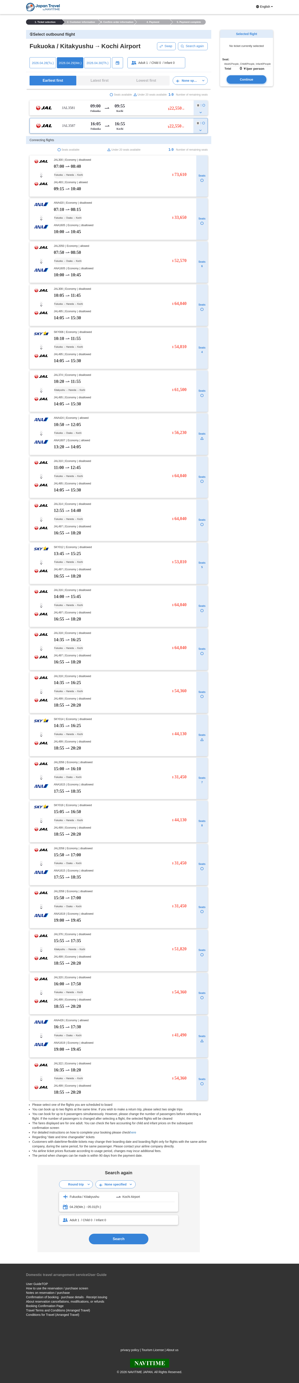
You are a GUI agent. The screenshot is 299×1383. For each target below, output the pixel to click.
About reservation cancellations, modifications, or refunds (65, 1301)
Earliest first (53, 80)
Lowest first (146, 80)
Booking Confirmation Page (45, 1306)
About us (172, 1350)
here (133, 1132)
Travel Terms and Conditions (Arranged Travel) (58, 1310)
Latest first (100, 80)
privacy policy (130, 1350)
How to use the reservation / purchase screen (57, 1288)
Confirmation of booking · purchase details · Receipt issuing (66, 1297)
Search (118, 1239)
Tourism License (153, 1350)
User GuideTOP (37, 1284)
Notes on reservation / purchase (48, 1292)
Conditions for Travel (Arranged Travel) (52, 1315)
